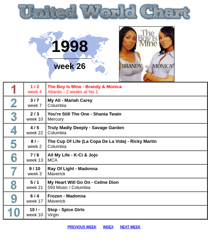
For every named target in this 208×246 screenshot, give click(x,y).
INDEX (108, 227)
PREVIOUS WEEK (81, 227)
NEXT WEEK (130, 227)
